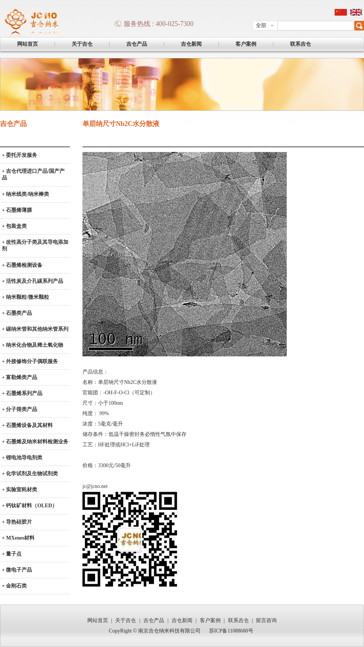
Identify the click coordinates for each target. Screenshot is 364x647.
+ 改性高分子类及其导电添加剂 (35, 245)
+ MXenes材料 (18, 538)
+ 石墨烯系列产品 (22, 393)
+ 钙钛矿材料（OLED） (29, 505)
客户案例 (245, 44)
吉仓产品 (136, 44)
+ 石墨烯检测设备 (22, 265)
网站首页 (27, 44)
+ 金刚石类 (14, 586)
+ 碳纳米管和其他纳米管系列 (35, 329)
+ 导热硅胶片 (17, 522)
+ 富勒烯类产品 (19, 377)
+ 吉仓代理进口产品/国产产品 (33, 174)
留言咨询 (266, 620)
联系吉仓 (300, 44)
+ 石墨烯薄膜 (17, 210)
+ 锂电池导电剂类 (22, 457)
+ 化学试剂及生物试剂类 (30, 473)
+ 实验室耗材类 (19, 489)
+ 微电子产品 (17, 570)
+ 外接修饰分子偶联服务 (30, 361)
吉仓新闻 (191, 44)
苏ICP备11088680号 (231, 631)
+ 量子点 (12, 554)
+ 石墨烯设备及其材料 (27, 425)
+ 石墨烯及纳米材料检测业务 (35, 441)
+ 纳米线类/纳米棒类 (25, 194)
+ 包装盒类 (14, 226)
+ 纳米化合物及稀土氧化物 (32, 345)
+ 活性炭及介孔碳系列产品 (32, 281)
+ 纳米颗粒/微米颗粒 (25, 297)
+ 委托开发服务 (19, 155)
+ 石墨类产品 (17, 313)
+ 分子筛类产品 (19, 409)
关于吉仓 (82, 44)
